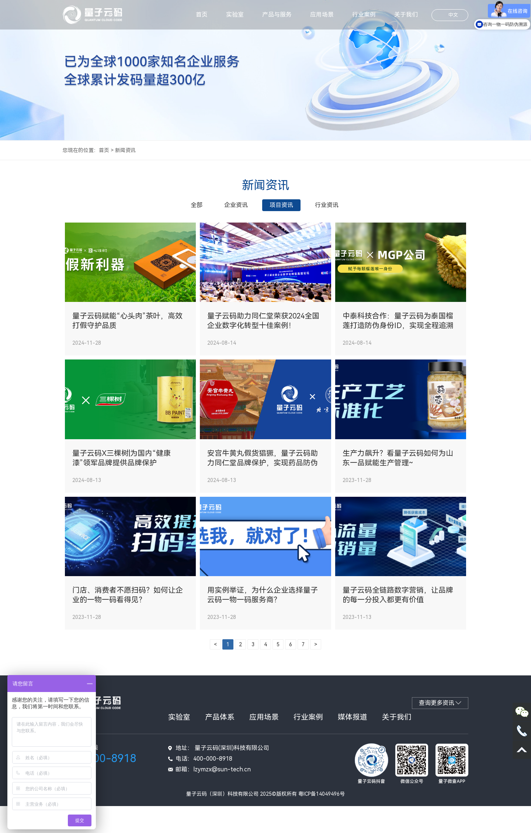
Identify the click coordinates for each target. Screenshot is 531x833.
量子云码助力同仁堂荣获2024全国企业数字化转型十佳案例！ (263, 330)
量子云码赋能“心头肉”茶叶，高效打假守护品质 (127, 330)
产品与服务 (277, 14)
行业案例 (364, 14)
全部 (196, 205)
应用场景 (322, 14)
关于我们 (406, 14)
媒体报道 (352, 744)
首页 (202, 14)
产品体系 (220, 744)
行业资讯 (327, 205)
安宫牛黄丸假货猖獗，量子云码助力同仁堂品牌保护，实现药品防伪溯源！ (262, 476)
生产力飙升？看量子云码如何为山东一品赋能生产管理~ (398, 476)
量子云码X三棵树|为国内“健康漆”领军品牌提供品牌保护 (121, 476)
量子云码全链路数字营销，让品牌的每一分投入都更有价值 (398, 622)
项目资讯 (281, 205)
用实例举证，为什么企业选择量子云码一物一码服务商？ (262, 622)
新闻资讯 (125, 150)
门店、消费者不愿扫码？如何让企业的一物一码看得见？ (127, 622)
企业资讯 (236, 205)
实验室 (235, 14)
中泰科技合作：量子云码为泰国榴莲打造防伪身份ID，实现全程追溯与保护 (398, 330)
